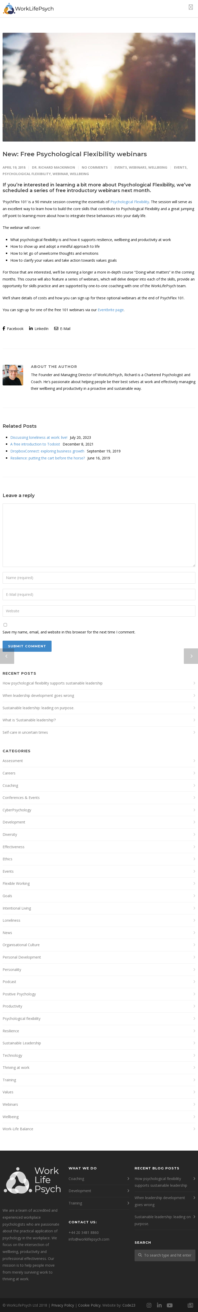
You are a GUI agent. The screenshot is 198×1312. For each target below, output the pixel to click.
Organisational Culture (21, 944)
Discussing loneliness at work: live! (38, 437)
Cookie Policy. (89, 1305)
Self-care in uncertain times (25, 732)
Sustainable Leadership (22, 1043)
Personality (12, 969)
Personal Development (22, 957)
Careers (9, 773)
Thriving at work (16, 1067)
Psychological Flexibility (129, 201)
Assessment (13, 760)
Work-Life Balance (18, 1128)
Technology (12, 1055)
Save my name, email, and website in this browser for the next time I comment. (69, 632)
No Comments (95, 167)
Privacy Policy (62, 1305)
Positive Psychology (19, 994)
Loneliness (11, 920)
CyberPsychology (17, 809)
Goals (7, 895)
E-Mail (62, 328)
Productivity (12, 1006)
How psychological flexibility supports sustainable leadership (53, 683)
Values (8, 1092)
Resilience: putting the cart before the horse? (47, 458)
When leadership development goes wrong (38, 695)
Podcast (9, 981)
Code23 (128, 1305)
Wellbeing (157, 167)
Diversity (10, 834)
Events (120, 167)
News (7, 932)
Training (9, 1079)
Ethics (7, 858)
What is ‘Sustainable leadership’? (29, 719)
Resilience (11, 1030)
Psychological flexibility (21, 1018)
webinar (60, 173)
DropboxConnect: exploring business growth (47, 451)
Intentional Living (17, 908)
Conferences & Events (21, 797)
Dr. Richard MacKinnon (53, 167)
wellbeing (79, 173)
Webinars (137, 167)
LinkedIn (38, 328)
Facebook (13, 328)
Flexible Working (16, 883)
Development (14, 822)
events (180, 167)
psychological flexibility (27, 173)
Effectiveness (13, 846)
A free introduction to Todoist (35, 444)
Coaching (10, 785)
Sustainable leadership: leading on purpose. (38, 707)
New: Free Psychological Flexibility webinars (75, 154)
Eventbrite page (111, 309)
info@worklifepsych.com (89, 1239)
